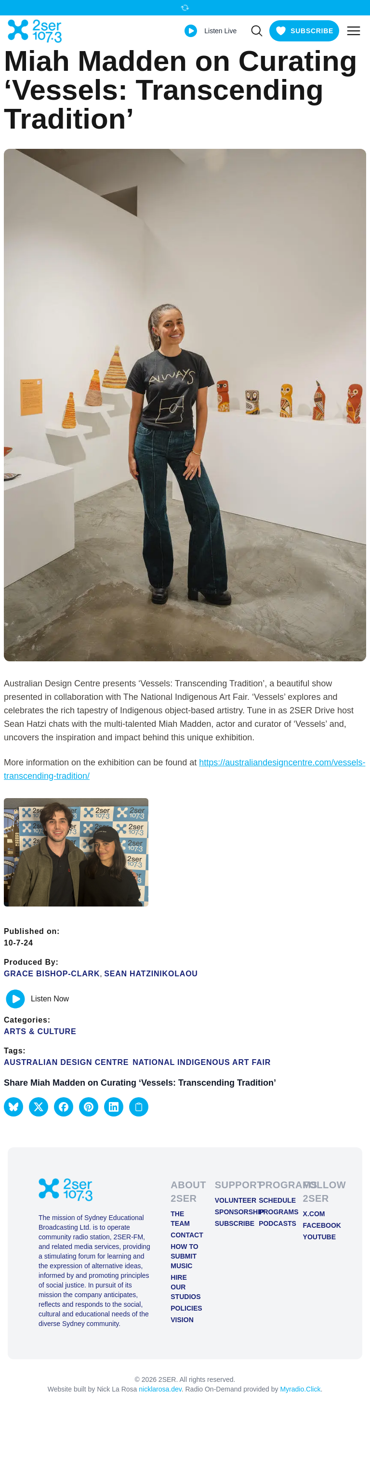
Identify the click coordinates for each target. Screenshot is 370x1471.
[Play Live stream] (190, 31)
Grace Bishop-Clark (52, 974)
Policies (185, 1308)
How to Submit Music (184, 1256)
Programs (273, 1212)
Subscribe (229, 1223)
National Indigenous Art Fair (201, 1062)
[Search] (257, 31)
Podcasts (273, 1223)
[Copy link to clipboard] (138, 1106)
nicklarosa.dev (160, 1389)
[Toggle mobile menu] (353, 30)
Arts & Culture (40, 1031)
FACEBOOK (317, 1225)
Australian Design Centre (66, 1062)
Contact (185, 1235)
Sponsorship (229, 1212)
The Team (180, 1218)
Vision (182, 1320)
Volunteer (229, 1200)
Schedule (273, 1200)
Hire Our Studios (185, 1287)
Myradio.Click (300, 1389)
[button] (13, 1106)
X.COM (314, 1214)
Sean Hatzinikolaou (151, 974)
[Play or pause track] (15, 999)
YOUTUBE (317, 1237)
